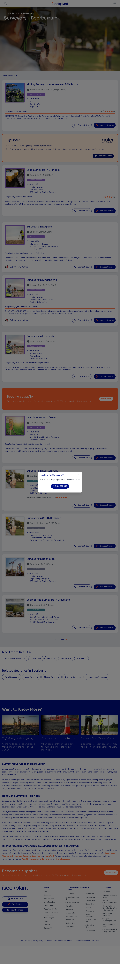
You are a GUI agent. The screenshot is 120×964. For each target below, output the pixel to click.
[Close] (78, 475)
